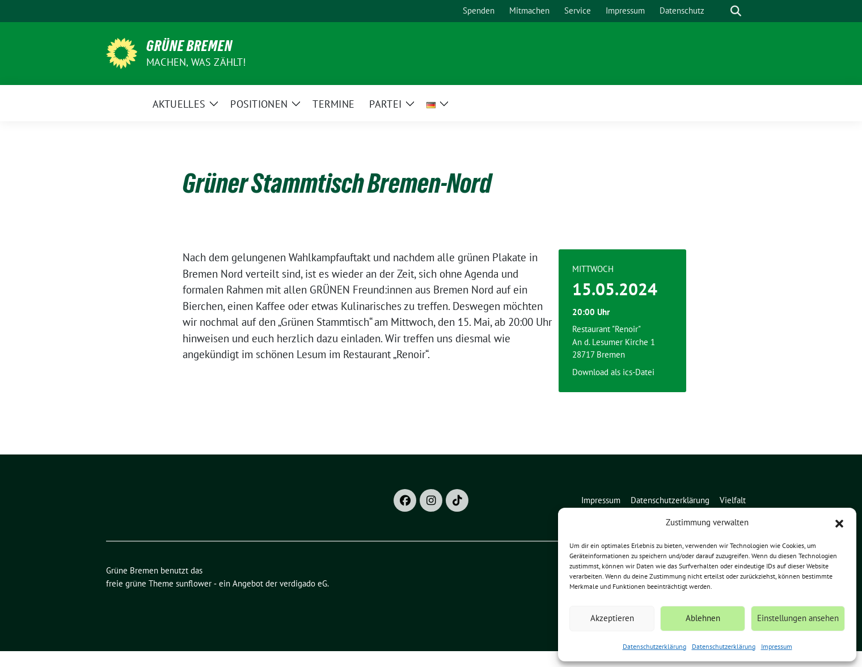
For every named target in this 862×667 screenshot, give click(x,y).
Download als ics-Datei (613, 372)
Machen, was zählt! (196, 62)
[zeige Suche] (736, 11)
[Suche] (720, 11)
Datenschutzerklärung (654, 646)
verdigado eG (303, 583)
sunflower (194, 583)
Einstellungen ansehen (798, 618)
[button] (839, 522)
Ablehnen (703, 618)
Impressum (776, 646)
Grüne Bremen (189, 45)
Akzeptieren (612, 618)
